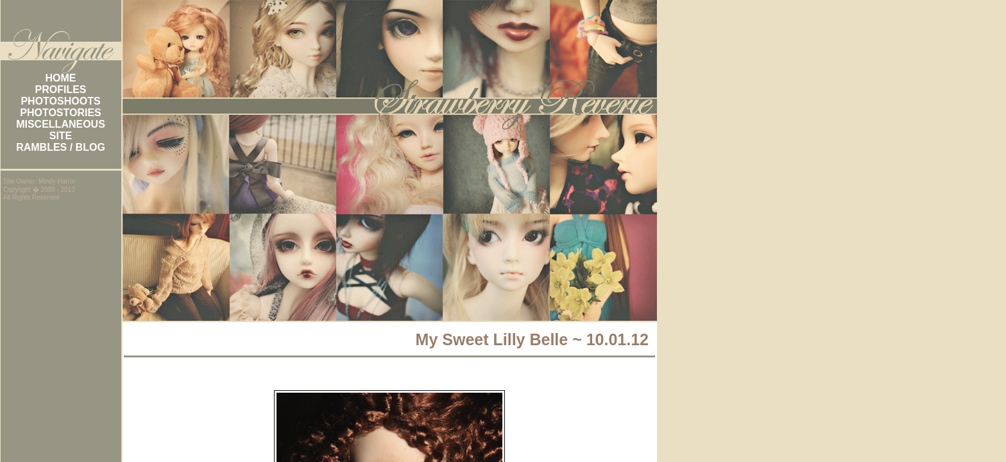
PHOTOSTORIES (60, 112)
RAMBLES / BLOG (60, 147)
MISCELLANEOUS (60, 124)
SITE (60, 135)
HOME (61, 78)
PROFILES (60, 89)
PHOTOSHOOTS (60, 101)
